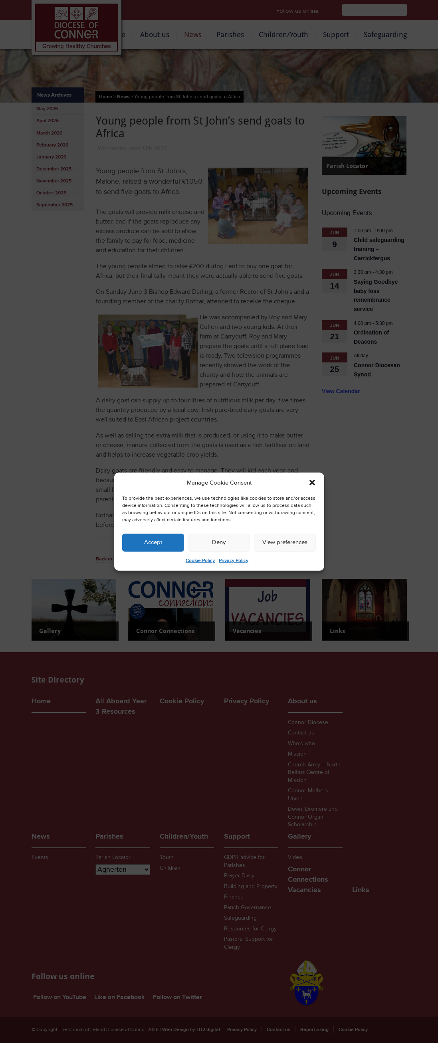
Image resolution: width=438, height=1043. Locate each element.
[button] (312, 483)
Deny (219, 542)
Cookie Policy (200, 561)
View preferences (284, 542)
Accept (153, 542)
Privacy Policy (233, 561)
